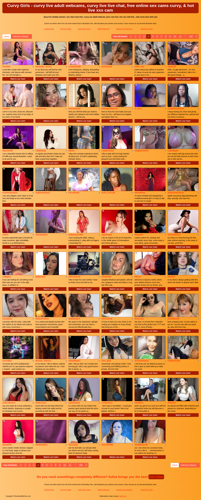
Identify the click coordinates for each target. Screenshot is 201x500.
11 (180, 36)
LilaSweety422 (174, 361)
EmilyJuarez (40, 403)
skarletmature (41, 235)
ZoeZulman (7, 319)
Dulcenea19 (106, 67)
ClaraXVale (106, 277)
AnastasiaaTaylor (10, 193)
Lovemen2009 (74, 67)
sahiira (5, 235)
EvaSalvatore (74, 319)
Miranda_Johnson (43, 361)
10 (175, 36)
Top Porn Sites (65, 29)
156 (190, 36)
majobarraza (40, 109)
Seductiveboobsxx (176, 193)
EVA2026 (6, 67)
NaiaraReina (140, 193)
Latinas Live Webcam (124, 29)
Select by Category (21, 36)
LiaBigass (6, 277)
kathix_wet (139, 67)
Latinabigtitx (173, 151)
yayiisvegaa (106, 235)
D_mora (138, 109)
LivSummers (107, 403)
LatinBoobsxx (107, 151)
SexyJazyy (73, 445)
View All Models (120, 36)
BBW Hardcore (103, 29)
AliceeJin (172, 403)
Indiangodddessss (109, 109)
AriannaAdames (142, 361)
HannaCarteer (74, 109)
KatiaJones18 (74, 277)
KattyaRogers (74, 361)
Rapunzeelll (7, 151)
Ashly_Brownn (8, 403)
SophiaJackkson (42, 193)
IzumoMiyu (7, 361)
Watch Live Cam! (17, 79)
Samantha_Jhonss (43, 67)
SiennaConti (106, 319)
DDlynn (138, 277)
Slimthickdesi (41, 445)
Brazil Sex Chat (147, 29)
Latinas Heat (49, 29)
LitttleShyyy (40, 151)
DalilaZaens (40, 277)
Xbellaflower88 (141, 445)
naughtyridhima (141, 151)
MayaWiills (7, 445)
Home (6, 36)
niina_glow (106, 361)
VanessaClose (174, 235)
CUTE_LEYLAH (108, 193)
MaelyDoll (139, 235)
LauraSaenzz (74, 403)
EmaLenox (139, 319)
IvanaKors (139, 403)
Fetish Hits (122, 496)
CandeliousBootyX (176, 109)
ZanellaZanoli (173, 319)
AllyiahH (6, 109)
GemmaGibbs (107, 445)
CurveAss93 (73, 193)
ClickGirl (171, 277)
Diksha (71, 151)
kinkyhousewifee (75, 235)
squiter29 (172, 67)
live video (156, 477)
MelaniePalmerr (42, 319)
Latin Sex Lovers (84, 29)
